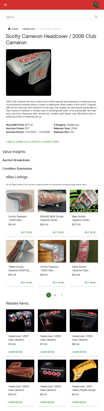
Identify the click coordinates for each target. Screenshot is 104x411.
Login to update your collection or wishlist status (32, 141)
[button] (20, 320)
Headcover (29, 28)
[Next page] (62, 295)
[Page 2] (55, 295)
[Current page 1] (48, 295)
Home (13, 28)
